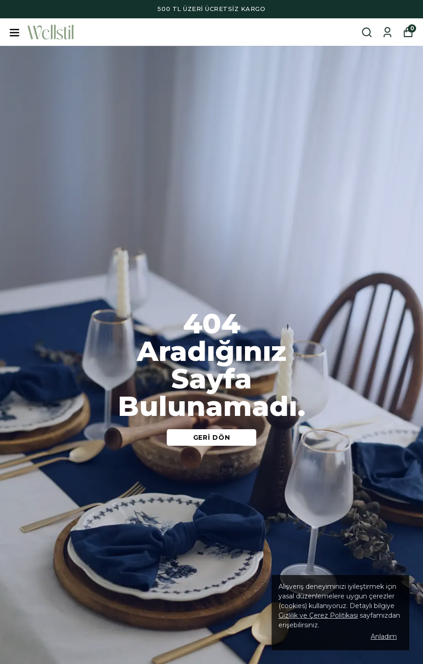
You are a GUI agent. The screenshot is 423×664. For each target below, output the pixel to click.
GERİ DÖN (211, 437)
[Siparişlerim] (387, 32)
